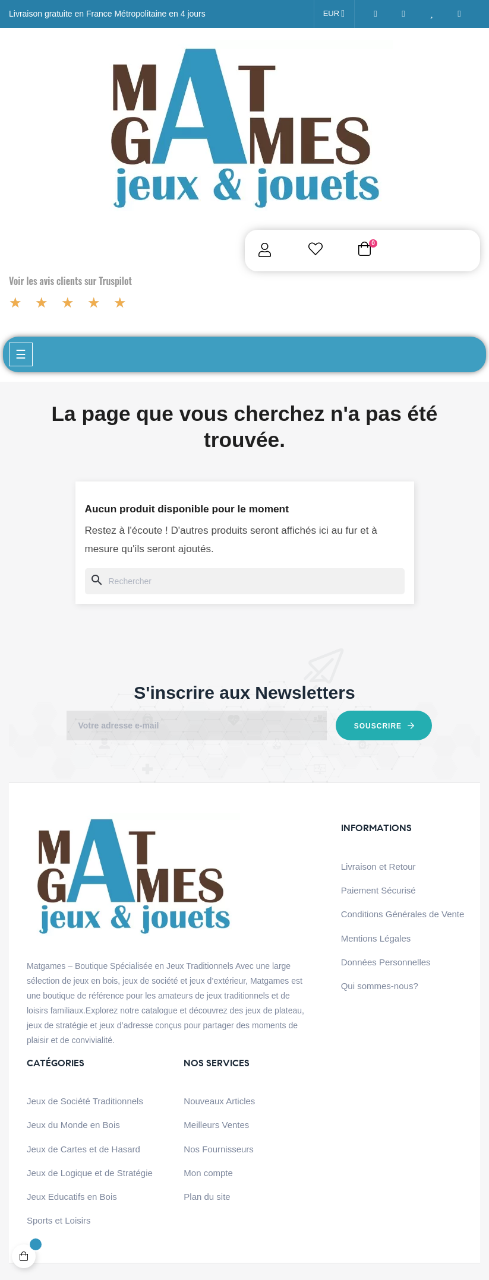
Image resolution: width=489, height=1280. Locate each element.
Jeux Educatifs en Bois (72, 1197)
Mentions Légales (376, 938)
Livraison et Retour (378, 866)
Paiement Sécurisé (378, 890)
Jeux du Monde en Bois (73, 1125)
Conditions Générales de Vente (403, 914)
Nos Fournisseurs (219, 1149)
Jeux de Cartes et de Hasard (83, 1149)
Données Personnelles (386, 962)
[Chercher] (245, 581)
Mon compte (208, 1173)
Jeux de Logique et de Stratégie (90, 1173)
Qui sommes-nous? (379, 986)
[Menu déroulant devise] (334, 14)
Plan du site (207, 1197)
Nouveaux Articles (219, 1101)
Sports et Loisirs (59, 1220)
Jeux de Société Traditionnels (85, 1101)
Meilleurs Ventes (216, 1125)
